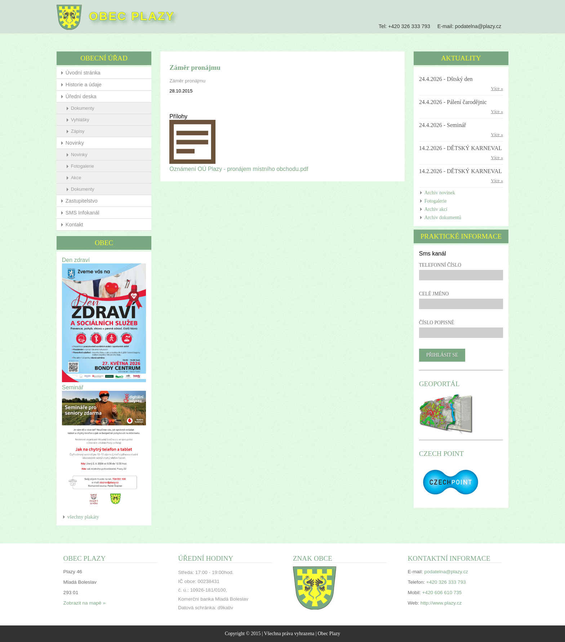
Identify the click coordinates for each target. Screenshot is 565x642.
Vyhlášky (80, 119)
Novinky (75, 143)
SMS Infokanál (82, 213)
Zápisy (78, 131)
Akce (76, 177)
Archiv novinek (439, 192)
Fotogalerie (82, 166)
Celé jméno (434, 294)
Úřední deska (81, 96)
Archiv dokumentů (442, 217)
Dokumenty (82, 108)
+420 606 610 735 (442, 592)
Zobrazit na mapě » (84, 603)
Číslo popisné (436, 322)
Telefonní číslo (440, 265)
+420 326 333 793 (409, 26)
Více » (497, 88)
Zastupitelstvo (82, 201)
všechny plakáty (83, 517)
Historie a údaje (84, 84)
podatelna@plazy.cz (478, 26)
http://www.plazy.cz (441, 603)
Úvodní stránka (83, 73)
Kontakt (74, 224)
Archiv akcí (436, 209)
